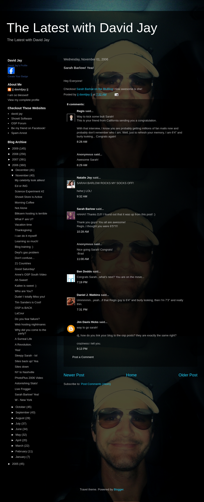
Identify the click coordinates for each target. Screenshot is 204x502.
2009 (15, 148)
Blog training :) (24, 246)
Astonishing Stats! (26, 383)
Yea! (17, 350)
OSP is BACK (23, 307)
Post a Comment (83, 357)
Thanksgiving (23, 230)
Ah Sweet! (21, 280)
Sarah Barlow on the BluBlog (95, 89)
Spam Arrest (19, 133)
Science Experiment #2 (29, 191)
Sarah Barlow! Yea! (27, 394)
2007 (15, 159)
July (18, 423)
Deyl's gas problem (27, 252)
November (23, 175)
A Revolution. (23, 344)
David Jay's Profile (17, 65)
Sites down (22, 366)
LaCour (19, 313)
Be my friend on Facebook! (28, 128)
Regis (80, 111)
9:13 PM (82, 348)
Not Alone (21, 208)
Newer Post (74, 375)
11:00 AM (83, 259)
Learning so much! (26, 241)
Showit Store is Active (28, 196)
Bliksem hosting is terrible (31, 213)
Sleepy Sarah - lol (26, 355)
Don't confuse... (24, 258)
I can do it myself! (26, 235)
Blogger (118, 489)
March (20, 445)
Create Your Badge (18, 76)
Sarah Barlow (86, 209)
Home (131, 375)
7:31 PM (82, 309)
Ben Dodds (84, 271)
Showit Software (21, 118)
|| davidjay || (20, 89)
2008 (15, 154)
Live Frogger (23, 389)
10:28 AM (83, 231)
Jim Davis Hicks (87, 322)
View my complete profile (23, 100)
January (21, 456)
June (19, 429)
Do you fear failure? (27, 319)
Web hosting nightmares (30, 324)
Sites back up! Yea (26, 361)
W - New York (23, 400)
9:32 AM (82, 196)
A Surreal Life (23, 339)
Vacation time (23, 224)
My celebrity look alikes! (30, 180)
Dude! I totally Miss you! (30, 296)
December (23, 170)
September (23, 412)
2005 (15, 463)
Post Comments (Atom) (96, 384)
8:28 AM (82, 141)
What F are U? (24, 219)
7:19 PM (82, 282)
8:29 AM (82, 165)
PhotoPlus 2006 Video (29, 377)
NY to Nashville (24, 372)
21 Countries (23, 263)
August (20, 418)
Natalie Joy (84, 177)
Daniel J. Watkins (88, 295)
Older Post (188, 375)
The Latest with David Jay (82, 27)
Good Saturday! (25, 269)
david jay (16, 113)
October (21, 407)
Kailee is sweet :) (25, 285)
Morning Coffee (24, 202)
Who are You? (24, 291)
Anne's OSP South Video (30, 274)
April (19, 440)
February (22, 451)
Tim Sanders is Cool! (28, 302)
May (19, 434)
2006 (15, 165)
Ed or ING (21, 186)
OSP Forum (18, 123)
